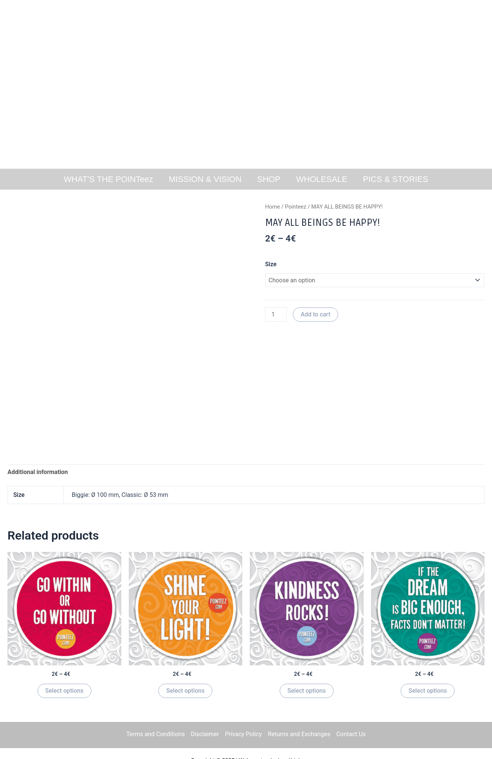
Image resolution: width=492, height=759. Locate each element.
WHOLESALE (322, 179)
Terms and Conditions (155, 734)
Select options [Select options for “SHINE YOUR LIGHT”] (185, 690)
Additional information (37, 472)
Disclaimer (205, 734)
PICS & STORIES (397, 179)
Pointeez (295, 206)
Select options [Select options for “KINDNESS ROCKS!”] (307, 690)
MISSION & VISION (204, 179)
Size (271, 264)
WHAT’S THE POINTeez (107, 179)
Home (272, 206)
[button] (12, 84)
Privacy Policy (243, 734)
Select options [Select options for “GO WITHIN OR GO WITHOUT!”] (64, 690)
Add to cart (315, 314)
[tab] (37, 472)
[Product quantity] (276, 314)
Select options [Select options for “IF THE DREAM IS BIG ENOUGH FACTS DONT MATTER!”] (428, 690)
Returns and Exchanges (299, 734)
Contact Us (351, 734)
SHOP (268, 179)
